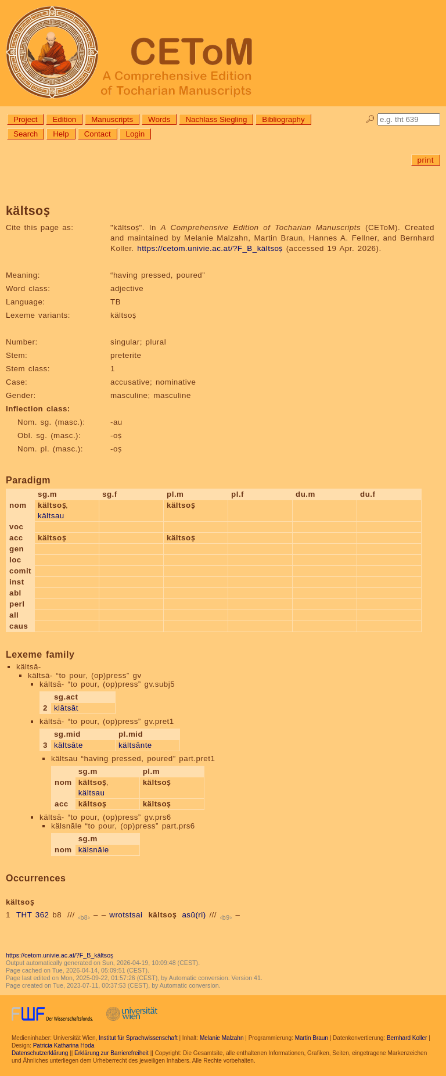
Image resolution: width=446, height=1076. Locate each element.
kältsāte (68, 745)
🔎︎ (370, 119)
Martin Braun (311, 1038)
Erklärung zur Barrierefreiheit (111, 1053)
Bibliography (283, 119)
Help (61, 134)
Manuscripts (112, 119)
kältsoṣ (162, 914)
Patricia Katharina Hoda (64, 1045)
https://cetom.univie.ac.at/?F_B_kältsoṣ (210, 248)
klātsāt (66, 708)
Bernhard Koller (407, 1038)
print (426, 160)
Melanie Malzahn (222, 1038)
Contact (97, 134)
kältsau (51, 515)
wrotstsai (125, 914)
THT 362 (32, 914)
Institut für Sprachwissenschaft (138, 1038)
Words (159, 119)
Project (25, 119)
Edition (64, 119)
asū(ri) (194, 914)
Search (25, 134)
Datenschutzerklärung (40, 1053)
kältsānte (135, 745)
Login (135, 134)
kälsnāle (93, 849)
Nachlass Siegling (216, 119)
